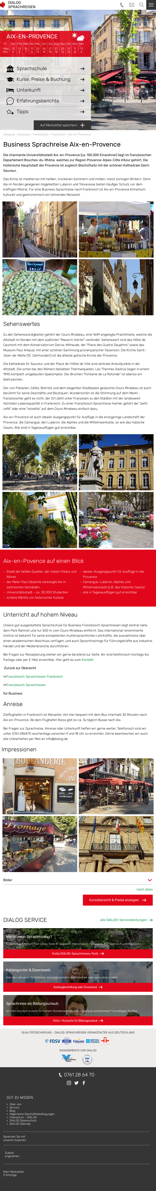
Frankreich (58, 134)
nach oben (144, 889)
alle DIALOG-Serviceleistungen (123, 920)
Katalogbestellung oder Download (75, 987)
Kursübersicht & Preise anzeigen (117, 900)
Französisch (40, 134)
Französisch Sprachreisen (26, 685)
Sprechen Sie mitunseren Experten (14, 1138)
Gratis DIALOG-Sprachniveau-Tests (75, 953)
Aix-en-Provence (32, 36)
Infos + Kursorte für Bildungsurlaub (75, 1020)
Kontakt (87, 660)
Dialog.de (9, 134)
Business (24, 134)
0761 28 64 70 (79, 1075)
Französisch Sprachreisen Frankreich (34, 677)
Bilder (7, 880)
